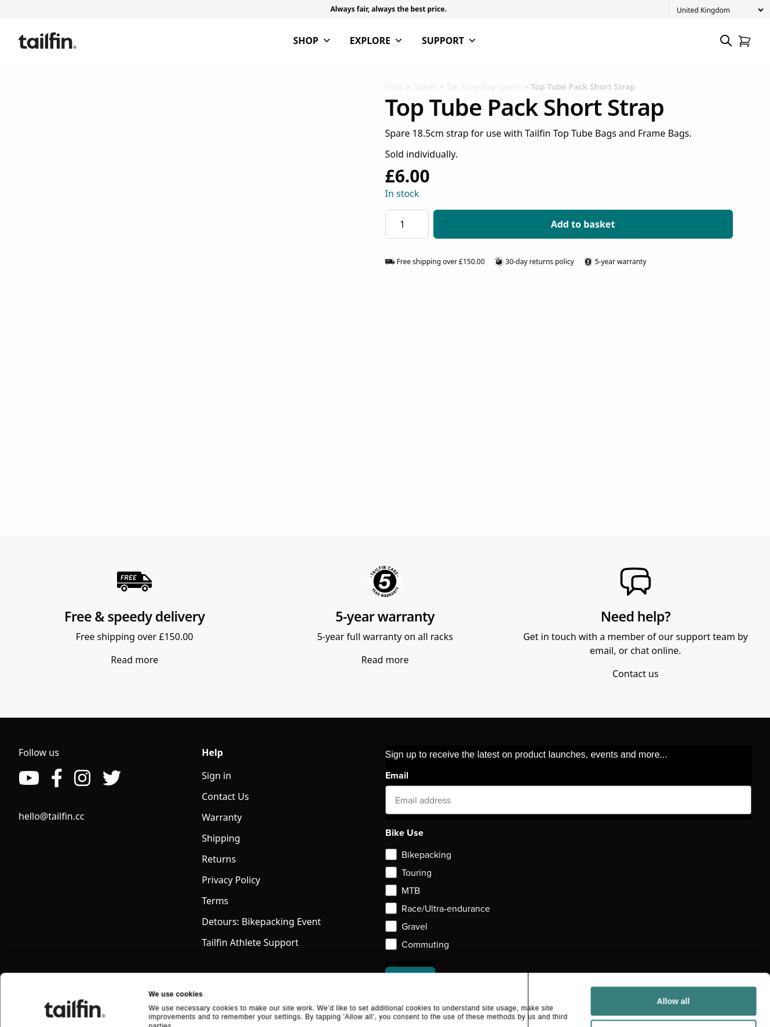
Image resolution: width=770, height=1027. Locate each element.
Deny (673, 763)
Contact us (635, 673)
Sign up (410, 979)
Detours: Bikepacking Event (261, 921)
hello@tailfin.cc (51, 816)
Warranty (222, 817)
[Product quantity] (407, 224)
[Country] (719, 10)
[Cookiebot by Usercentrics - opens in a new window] (75, 780)
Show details (170, 780)
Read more (134, 659)
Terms (215, 900)
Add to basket (583, 224)
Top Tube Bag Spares (484, 86)
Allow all (673, 730)
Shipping (221, 838)
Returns (219, 859)
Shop (394, 86)
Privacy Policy (231, 880)
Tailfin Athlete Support (250, 942)
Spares (425, 86)
